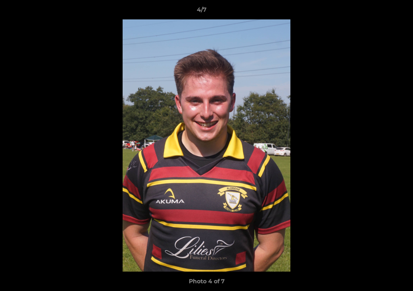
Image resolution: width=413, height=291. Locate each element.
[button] (379, 11)
